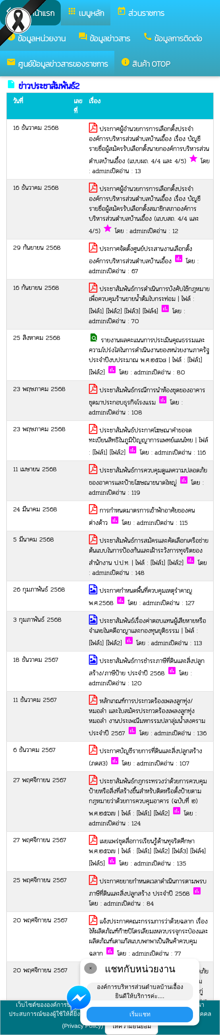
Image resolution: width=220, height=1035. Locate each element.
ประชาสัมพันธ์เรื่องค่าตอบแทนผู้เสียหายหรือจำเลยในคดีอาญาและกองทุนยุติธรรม (147, 626)
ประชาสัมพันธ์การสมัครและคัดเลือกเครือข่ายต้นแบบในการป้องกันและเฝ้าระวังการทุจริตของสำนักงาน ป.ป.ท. (148, 552)
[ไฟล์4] (150, 311)
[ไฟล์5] (97, 863)
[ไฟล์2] (114, 311)
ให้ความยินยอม (131, 1026)
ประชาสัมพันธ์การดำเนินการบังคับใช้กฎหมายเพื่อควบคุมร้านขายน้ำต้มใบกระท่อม (149, 294)
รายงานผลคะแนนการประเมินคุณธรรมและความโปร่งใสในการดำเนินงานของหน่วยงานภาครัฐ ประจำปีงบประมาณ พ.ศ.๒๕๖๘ (149, 350)
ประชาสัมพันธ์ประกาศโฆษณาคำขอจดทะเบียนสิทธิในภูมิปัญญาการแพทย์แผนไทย (142, 435)
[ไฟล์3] (132, 311)
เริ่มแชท (140, 1014)
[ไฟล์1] (96, 311)
